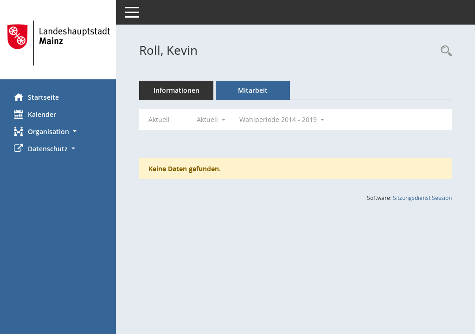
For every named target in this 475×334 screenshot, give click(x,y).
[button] (58, 131)
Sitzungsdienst (422, 198)
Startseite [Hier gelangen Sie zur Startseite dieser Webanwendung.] (36, 97)
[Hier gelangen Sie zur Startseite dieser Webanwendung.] (58, 43)
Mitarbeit (253, 90)
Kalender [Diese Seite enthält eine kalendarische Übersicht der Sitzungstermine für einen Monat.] (35, 114)
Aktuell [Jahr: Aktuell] (159, 119)
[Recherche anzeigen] (444, 51)
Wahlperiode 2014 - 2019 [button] (281, 119)
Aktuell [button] (211, 119)
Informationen (176, 90)
